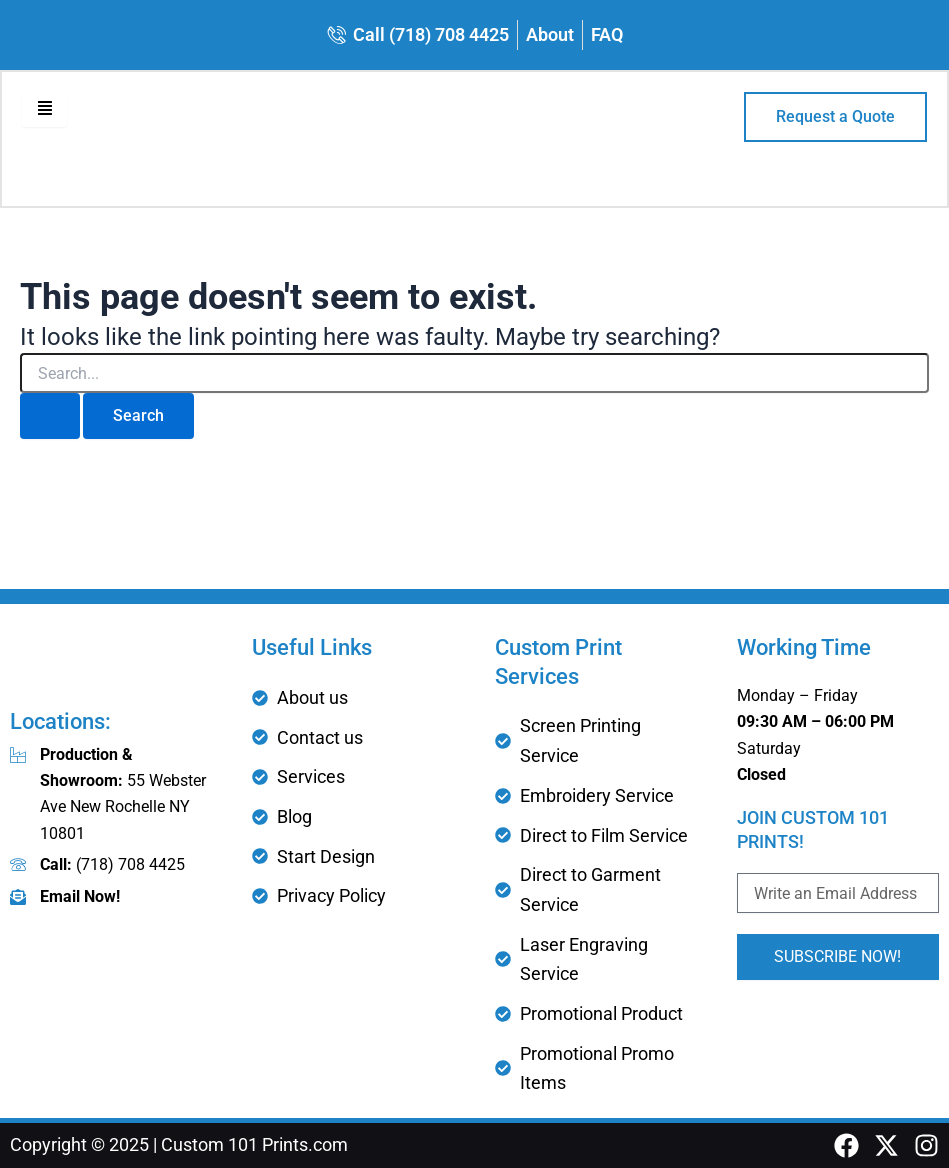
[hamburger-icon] (45, 110)
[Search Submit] (50, 418)
